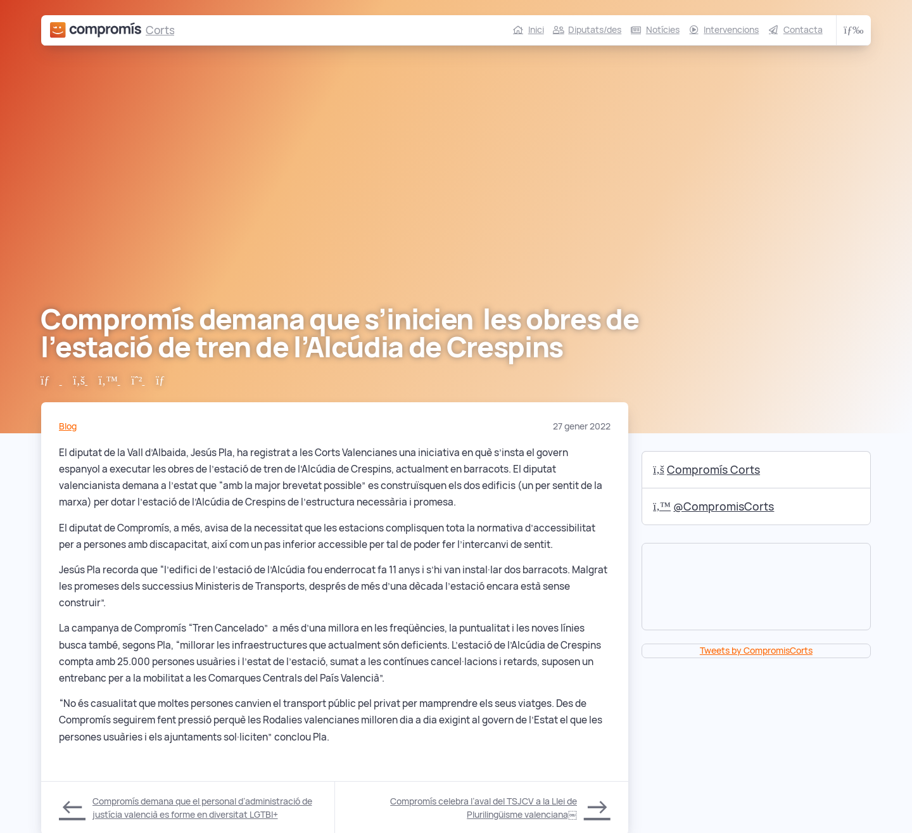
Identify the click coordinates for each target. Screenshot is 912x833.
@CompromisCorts (713, 506)
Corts (160, 30)
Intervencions (731, 29)
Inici (536, 29)
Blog (68, 426)
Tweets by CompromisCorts (756, 650)
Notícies (663, 29)
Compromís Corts (706, 469)
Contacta (803, 29)
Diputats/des (594, 29)
